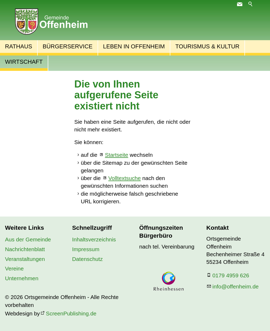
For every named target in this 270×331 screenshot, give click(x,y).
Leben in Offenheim (134, 46)
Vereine (14, 268)
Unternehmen (21, 278)
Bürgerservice (68, 46)
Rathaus (18, 46)
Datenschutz (87, 259)
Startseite (116, 155)
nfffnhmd (236, 286)
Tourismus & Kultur (207, 46)
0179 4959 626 (231, 275)
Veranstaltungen (25, 259)
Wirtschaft (24, 61)
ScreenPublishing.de (71, 313)
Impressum (85, 249)
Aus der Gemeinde (28, 239)
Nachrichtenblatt (25, 249)
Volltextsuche (124, 178)
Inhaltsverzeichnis (94, 239)
